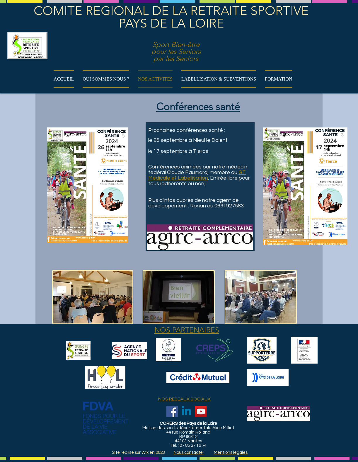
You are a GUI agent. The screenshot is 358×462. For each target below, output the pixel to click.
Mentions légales (231, 452)
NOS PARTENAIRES (186, 329)
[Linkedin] (186, 411)
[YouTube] (201, 411)
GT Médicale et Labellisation (197, 175)
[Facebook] (172, 411)
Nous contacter (189, 452)
